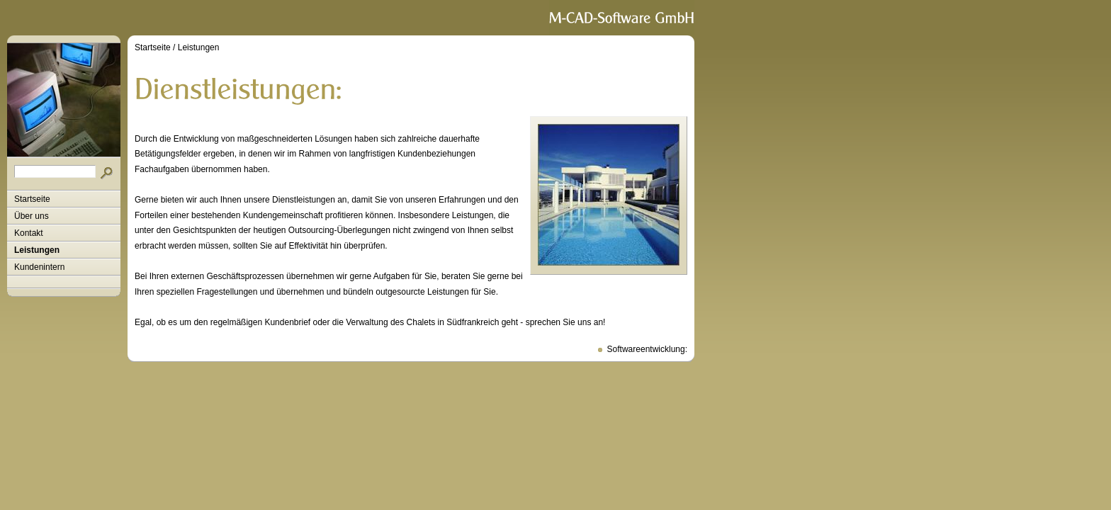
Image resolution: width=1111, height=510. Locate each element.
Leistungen (37, 250)
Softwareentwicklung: (647, 349)
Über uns (31, 216)
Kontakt (28, 233)
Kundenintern (39, 267)
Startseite (32, 199)
